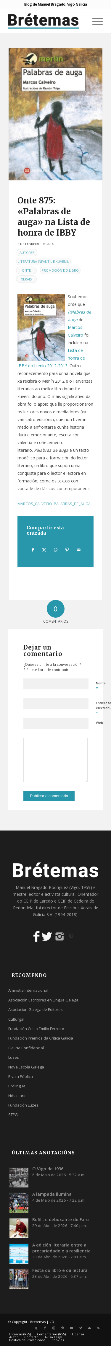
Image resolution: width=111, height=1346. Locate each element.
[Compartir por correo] (78, 550)
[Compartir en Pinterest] (67, 550)
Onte (26, 270)
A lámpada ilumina (52, 1194)
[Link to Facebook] (45, 1328)
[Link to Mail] (89, 1328)
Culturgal (16, 1019)
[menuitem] (94, 21)
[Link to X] (36, 1328)
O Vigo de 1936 (47, 1169)
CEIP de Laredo (38, 901)
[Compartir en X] (44, 550)
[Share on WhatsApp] (55, 550)
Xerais (26, 279)
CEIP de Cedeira (73, 901)
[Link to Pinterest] (62, 1328)
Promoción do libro (60, 270)
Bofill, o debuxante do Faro (60, 1219)
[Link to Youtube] (71, 1328)
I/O (51, 1321)
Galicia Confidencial (26, 1047)
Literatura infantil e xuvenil (43, 261)
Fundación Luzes (23, 1105)
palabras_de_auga (72, 503)
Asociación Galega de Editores (35, 1009)
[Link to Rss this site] (98, 1328)
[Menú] (94, 21)
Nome (101, 686)
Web (99, 722)
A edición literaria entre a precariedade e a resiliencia (61, 1248)
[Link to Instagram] (53, 1328)
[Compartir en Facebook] (32, 550)
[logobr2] (46, 21)
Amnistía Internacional (28, 990)
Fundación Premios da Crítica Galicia (40, 1038)
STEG (13, 1114)
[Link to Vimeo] (80, 1328)
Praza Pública (20, 1076)
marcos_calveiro (34, 503)
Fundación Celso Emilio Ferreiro (36, 1028)
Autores (27, 252)
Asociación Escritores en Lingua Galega (43, 1000)
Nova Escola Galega (26, 1067)
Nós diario (17, 1095)
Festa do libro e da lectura (60, 1270)
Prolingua (16, 1086)
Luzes (13, 1057)
